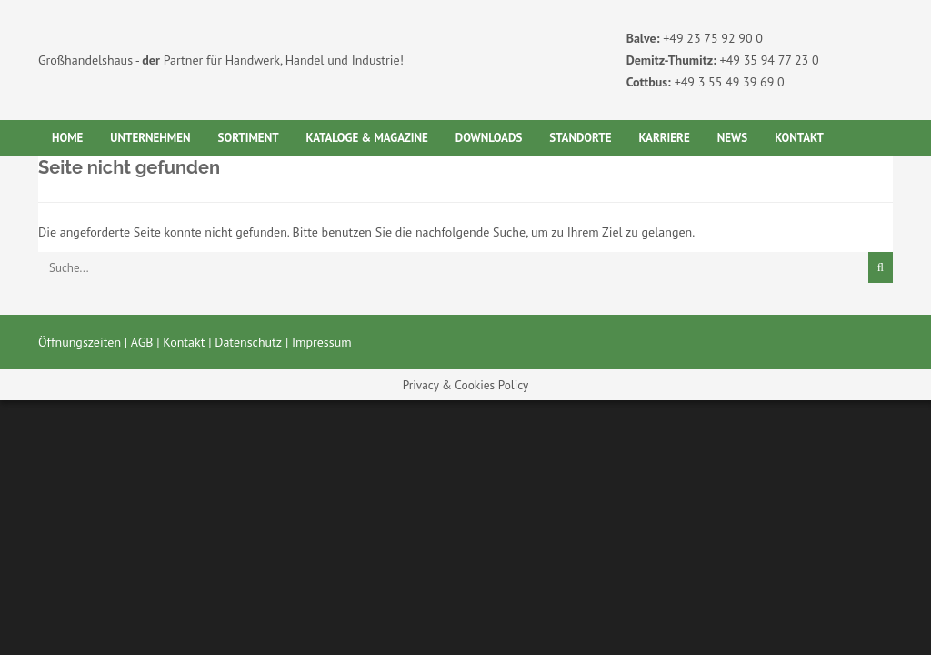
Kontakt (799, 138)
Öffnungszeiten (79, 342)
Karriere (663, 138)
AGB (142, 342)
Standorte (580, 138)
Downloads (489, 138)
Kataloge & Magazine (367, 138)
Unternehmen (150, 138)
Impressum (322, 342)
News (732, 138)
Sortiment (248, 138)
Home (67, 138)
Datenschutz (248, 342)
